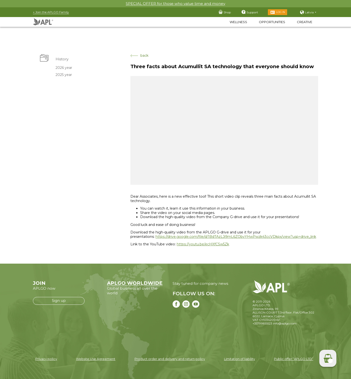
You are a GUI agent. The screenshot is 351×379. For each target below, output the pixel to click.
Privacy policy (46, 359)
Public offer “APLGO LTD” (293, 359)
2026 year (64, 67)
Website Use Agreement (95, 359)
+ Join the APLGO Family (51, 12)
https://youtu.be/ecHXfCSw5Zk (203, 244)
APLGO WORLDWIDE (135, 283)
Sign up (59, 300)
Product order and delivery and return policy (170, 359)
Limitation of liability (239, 359)
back (139, 56)
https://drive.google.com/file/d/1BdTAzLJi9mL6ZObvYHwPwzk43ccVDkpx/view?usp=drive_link (236, 236)
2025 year (64, 75)
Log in (280, 12)
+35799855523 (262, 323)
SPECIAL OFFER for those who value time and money (175, 3)
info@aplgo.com (285, 323)
